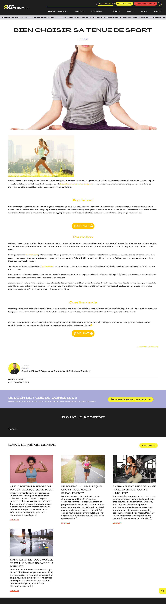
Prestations (96, 11)
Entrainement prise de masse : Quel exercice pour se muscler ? (134, 490)
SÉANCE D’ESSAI (124, 4)
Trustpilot (12, 429)
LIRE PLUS (14, 520)
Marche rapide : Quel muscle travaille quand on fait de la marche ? (31, 563)
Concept (114, 11)
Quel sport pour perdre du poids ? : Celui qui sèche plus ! (31, 488)
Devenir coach (105, 4)
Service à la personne (56, 11)
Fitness (83, 39)
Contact (158, 11)
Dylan (25, 368)
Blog (143, 11)
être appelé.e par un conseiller (128, 399)
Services (79, 11)
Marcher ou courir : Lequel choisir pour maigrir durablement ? (82, 490)
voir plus (147, 445)
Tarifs (129, 11)
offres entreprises (145, 4)
